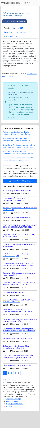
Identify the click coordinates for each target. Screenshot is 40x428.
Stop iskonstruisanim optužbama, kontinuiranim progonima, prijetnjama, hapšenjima (16, 140)
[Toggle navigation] (36, 3)
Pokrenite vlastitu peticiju (20, 181)
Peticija (7, 28)
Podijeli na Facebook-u (13, 21)
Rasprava (8, 32)
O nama (9, 406)
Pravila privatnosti (11, 36)
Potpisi (18, 28)
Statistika (21, 32)
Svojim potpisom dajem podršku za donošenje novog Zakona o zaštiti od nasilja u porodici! (19, 153)
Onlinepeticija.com (10, 2)
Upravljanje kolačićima (14, 404)
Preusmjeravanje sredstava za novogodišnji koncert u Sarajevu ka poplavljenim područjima (19, 160)
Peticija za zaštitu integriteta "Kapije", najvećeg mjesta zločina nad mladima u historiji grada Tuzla (17, 134)
